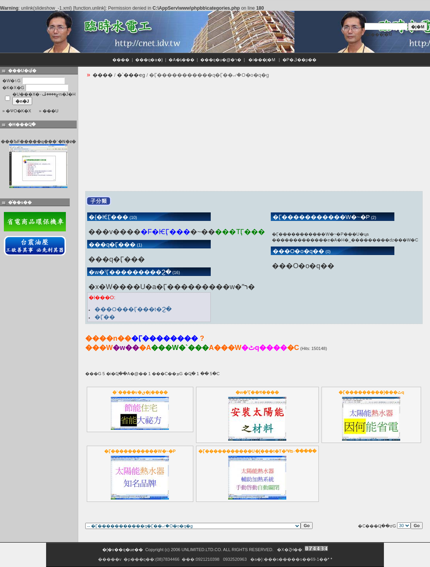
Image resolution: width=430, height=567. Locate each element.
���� (120, 59)
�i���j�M (378, 34)
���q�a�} (149, 59)
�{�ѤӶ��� (107, 217)
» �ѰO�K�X (16, 111)
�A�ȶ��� (181, 59)
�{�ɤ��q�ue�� (122, 549)
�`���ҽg (131, 75)
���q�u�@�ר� (220, 59)
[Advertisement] (191, 137)
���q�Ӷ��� (111, 244)
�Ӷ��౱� (105, 317)
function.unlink (89, 8)
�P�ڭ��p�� (300, 59)
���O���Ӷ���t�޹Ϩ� (133, 309)
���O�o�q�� (297, 251)
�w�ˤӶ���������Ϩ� (129, 272)
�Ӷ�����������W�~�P (320, 217)
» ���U (48, 111)
